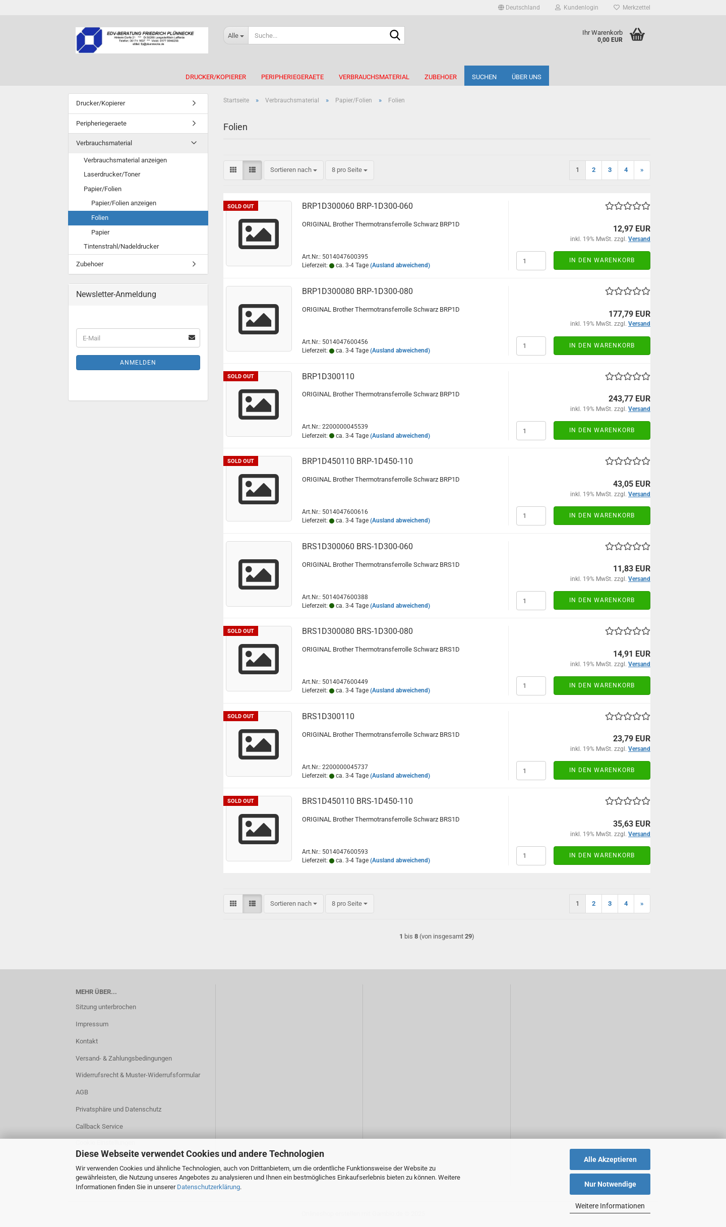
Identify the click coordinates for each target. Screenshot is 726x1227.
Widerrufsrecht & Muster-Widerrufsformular (138, 1075)
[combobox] (294, 170)
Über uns (526, 77)
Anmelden (138, 362)
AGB (82, 1092)
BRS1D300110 (328, 716)
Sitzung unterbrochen (106, 1007)
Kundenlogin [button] (576, 7)
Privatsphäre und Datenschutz (118, 1109)
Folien (99, 217)
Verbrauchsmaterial (374, 77)
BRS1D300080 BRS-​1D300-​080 (357, 631)
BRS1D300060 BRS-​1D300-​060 (357, 546)
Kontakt (87, 1041)
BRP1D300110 (328, 376)
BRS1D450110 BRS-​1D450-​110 (357, 801)
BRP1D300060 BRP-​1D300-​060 (357, 206)
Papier (100, 232)
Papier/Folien (103, 189)
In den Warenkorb (602, 260)
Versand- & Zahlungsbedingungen (124, 1058)
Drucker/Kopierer (216, 77)
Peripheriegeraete (292, 77)
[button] (519, 7)
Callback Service (99, 1126)
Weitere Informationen (610, 1206)
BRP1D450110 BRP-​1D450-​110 (357, 461)
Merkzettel (632, 7)
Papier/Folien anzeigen (123, 203)
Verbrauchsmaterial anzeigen (125, 160)
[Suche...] (235, 35)
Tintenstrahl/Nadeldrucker (121, 246)
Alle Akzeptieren (610, 1159)
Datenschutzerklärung (208, 1187)
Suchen (484, 77)
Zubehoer (441, 77)
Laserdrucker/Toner (112, 174)
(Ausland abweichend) (400, 265)
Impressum (92, 1024)
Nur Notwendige (610, 1184)
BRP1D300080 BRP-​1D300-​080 (357, 291)
